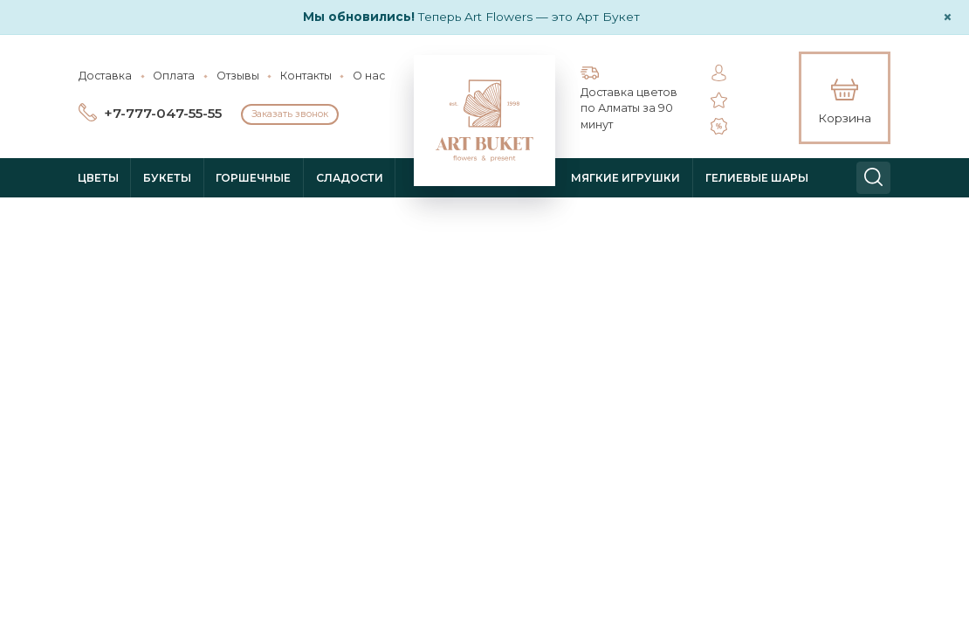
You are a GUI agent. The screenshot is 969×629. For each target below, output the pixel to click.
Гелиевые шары (756, 177)
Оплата (174, 75)
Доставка (105, 75)
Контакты (306, 75)
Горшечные (253, 177)
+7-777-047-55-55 (163, 113)
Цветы (98, 177)
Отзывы (237, 75)
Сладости (349, 177)
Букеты (167, 177)
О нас (369, 75)
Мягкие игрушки (625, 177)
